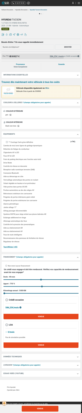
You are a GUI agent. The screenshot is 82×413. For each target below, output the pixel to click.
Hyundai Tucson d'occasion (38, 10)
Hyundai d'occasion (22, 10)
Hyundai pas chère (13, 390)
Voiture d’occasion (8, 10)
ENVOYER (67, 47)
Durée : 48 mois (9, 277)
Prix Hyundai (11, 387)
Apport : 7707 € (9, 284)
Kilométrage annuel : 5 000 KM (14, 290)
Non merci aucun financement (19, 266)
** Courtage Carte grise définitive (21, 142)
